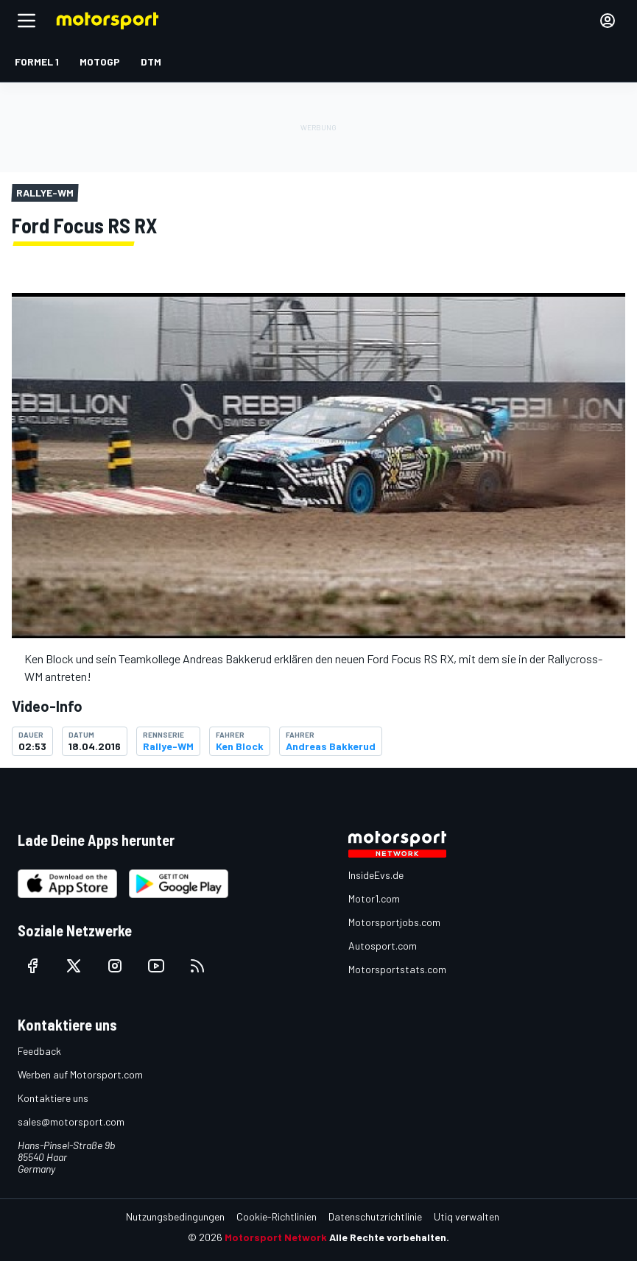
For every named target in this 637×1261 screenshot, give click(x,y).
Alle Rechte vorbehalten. (389, 1237)
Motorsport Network (276, 1237)
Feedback (39, 1051)
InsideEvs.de (376, 875)
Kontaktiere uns (53, 1098)
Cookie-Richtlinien (276, 1216)
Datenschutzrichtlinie (375, 1216)
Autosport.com (382, 945)
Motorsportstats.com (397, 969)
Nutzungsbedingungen (175, 1216)
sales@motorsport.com (71, 1121)
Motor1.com (374, 898)
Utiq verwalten (466, 1216)
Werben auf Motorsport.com (80, 1074)
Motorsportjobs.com (394, 922)
